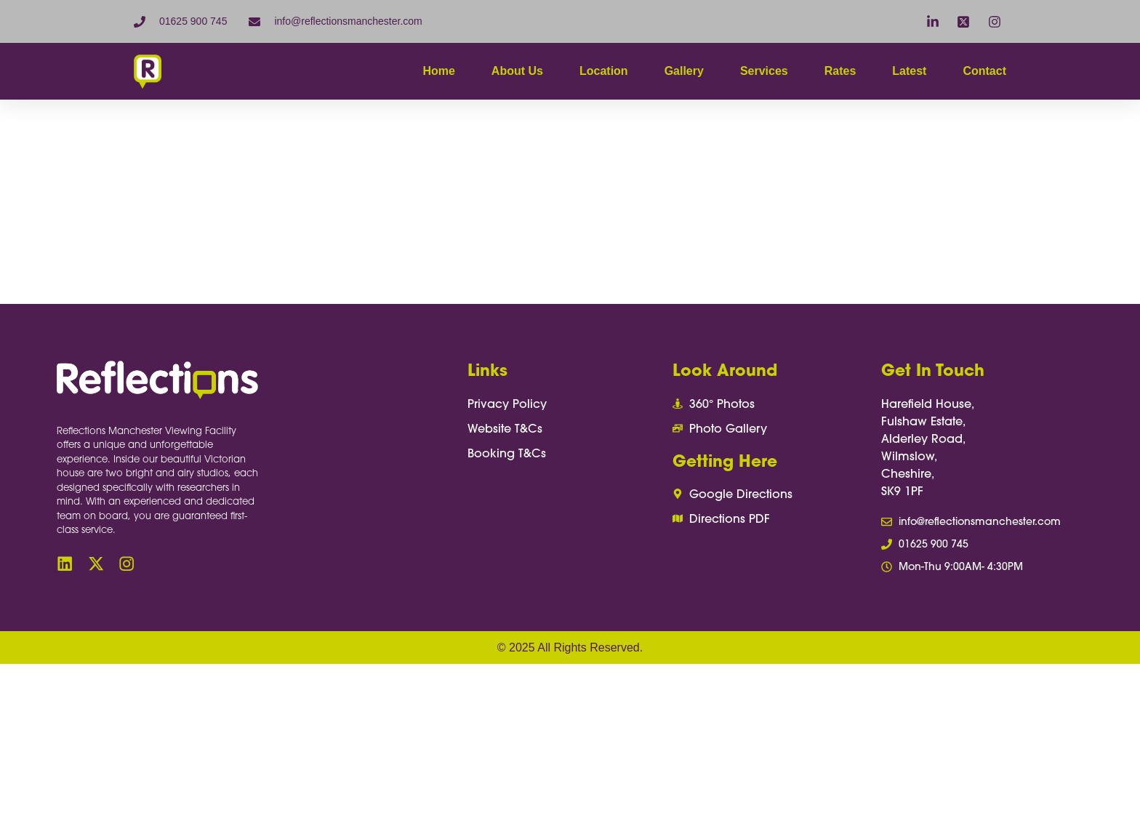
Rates (840, 71)
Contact (984, 71)
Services (764, 71)
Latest (909, 71)
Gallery (684, 71)
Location (603, 71)
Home (438, 71)
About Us (517, 71)
